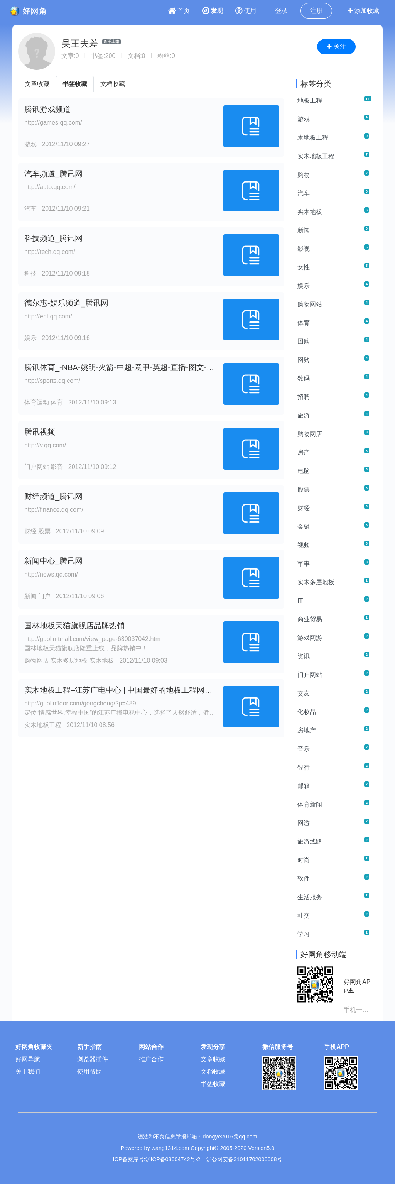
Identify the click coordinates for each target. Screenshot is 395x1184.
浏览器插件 (92, 1059)
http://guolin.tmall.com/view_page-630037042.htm (92, 639)
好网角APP (357, 987)
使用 (245, 10)
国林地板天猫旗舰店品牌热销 (74, 625)
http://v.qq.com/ (45, 445)
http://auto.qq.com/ (50, 187)
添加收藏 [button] (363, 10)
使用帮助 (89, 1071)
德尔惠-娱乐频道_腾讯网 (66, 303)
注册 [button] (316, 10)
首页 (179, 10)
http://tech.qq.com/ (49, 252)
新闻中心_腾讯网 (53, 560)
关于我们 (27, 1071)
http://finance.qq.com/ (53, 509)
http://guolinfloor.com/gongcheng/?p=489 (80, 703)
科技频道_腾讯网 (53, 238)
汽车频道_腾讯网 (53, 173)
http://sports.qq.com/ (52, 380)
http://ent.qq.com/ (48, 316)
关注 (336, 46)
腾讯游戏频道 (47, 109)
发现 (212, 10)
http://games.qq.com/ (53, 122)
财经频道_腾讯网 (53, 496)
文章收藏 (37, 84)
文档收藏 (112, 84)
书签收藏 (74, 84)
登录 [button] (281, 10)
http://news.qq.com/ (51, 574)
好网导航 (27, 1059)
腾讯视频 (39, 432)
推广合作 (151, 1059)
